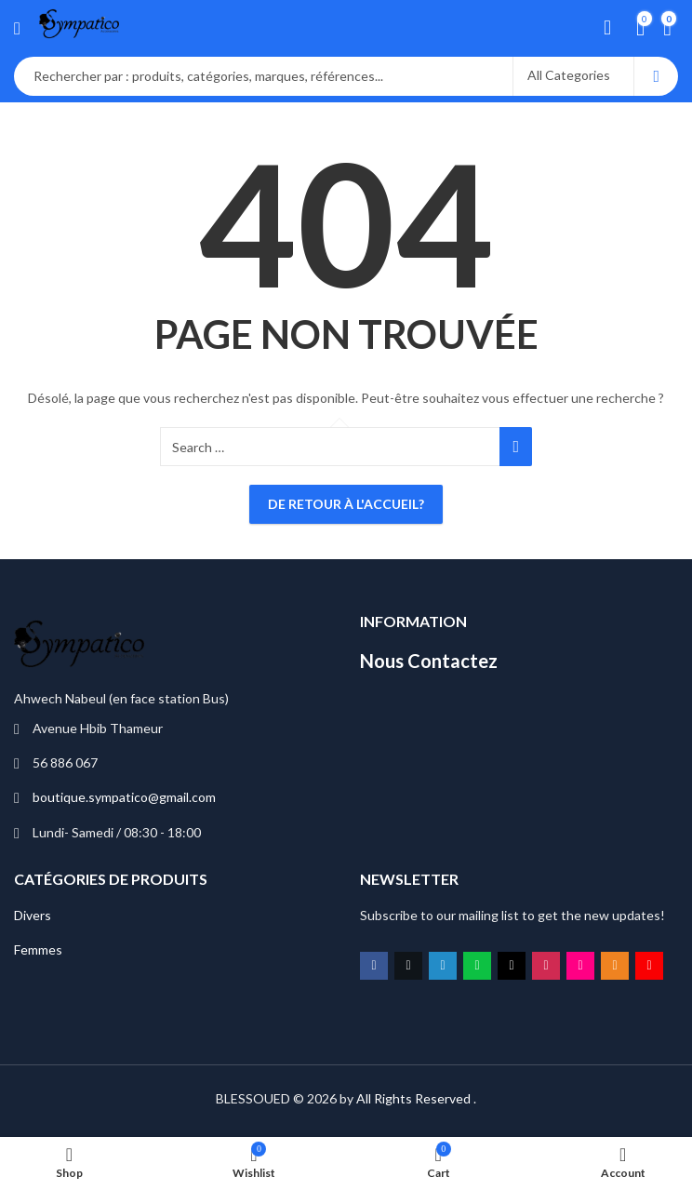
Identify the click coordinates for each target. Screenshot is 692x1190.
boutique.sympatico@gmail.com (124, 797)
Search (656, 76)
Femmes (38, 949)
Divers (32, 915)
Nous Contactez (429, 660)
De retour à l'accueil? (346, 504)
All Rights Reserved (413, 1098)
